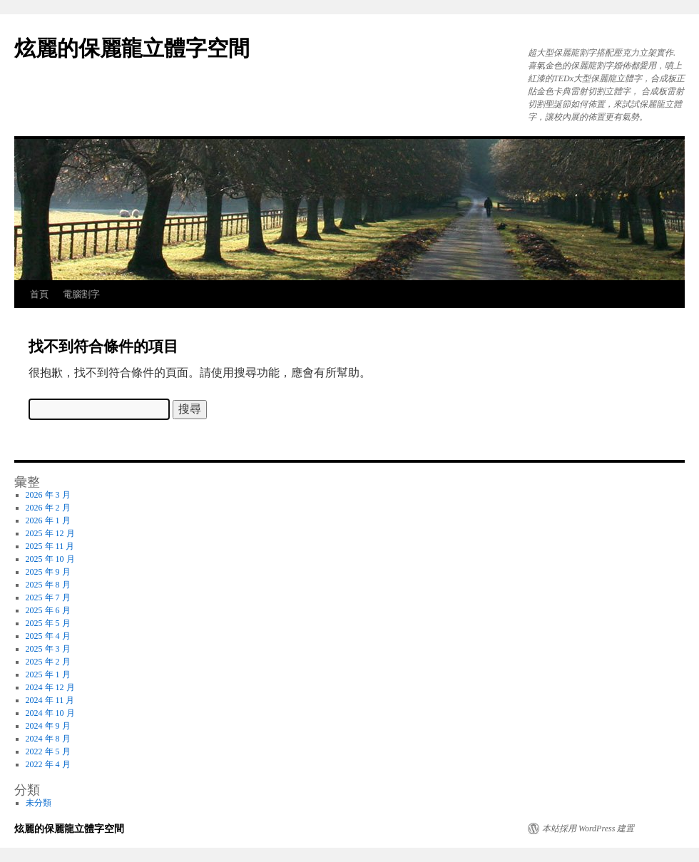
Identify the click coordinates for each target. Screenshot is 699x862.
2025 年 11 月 (50, 546)
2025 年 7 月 (48, 597)
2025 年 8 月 (48, 585)
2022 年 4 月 (48, 764)
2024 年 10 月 (50, 713)
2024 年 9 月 (48, 726)
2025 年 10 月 (50, 559)
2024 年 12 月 (50, 687)
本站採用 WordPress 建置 (588, 828)
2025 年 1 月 (48, 674)
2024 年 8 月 (48, 739)
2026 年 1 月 (48, 520)
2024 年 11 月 (50, 700)
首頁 (39, 294)
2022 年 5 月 (48, 751)
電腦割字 (81, 294)
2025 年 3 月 (48, 649)
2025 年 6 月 (48, 610)
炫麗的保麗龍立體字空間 (132, 48)
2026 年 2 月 (48, 508)
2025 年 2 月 (48, 662)
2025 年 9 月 (48, 572)
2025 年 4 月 (48, 636)
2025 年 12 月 (50, 533)
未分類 (38, 803)
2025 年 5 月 (48, 623)
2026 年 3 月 (48, 495)
